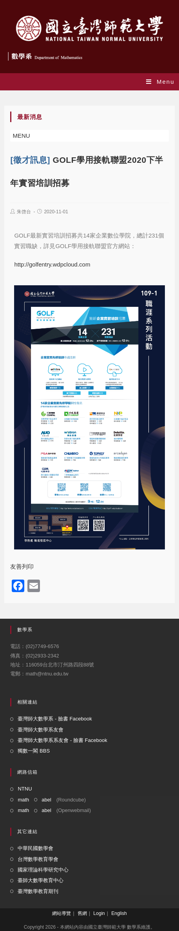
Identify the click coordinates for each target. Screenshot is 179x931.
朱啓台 (24, 211)
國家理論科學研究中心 (43, 870)
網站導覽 (61, 913)
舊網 (82, 913)
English (119, 913)
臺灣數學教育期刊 (38, 891)
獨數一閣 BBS (34, 751)
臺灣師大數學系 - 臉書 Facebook (55, 719)
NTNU (25, 789)
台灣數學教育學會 (38, 859)
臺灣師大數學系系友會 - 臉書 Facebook (62, 740)
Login (99, 913)
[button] (21, 136)
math (23, 800)
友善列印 (22, 566)
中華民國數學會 (35, 848)
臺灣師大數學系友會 (40, 730)
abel (46, 800)
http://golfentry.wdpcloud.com (52, 264)
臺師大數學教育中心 (40, 880)
